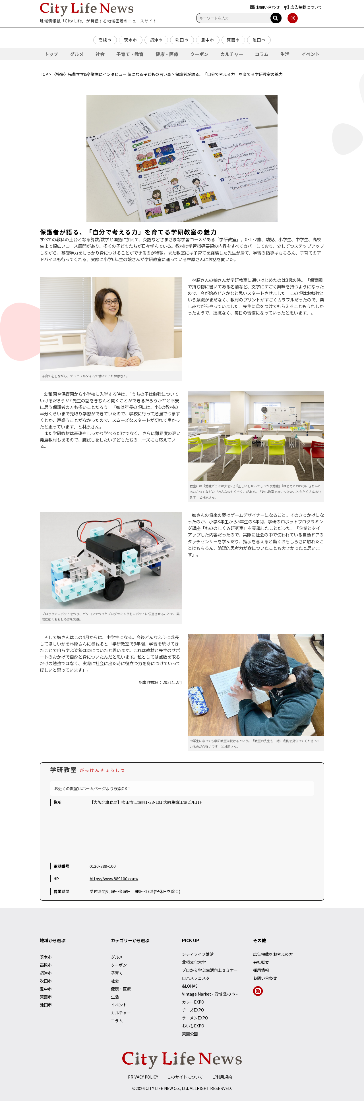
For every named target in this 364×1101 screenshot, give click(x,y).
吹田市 (182, 40)
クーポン (199, 54)
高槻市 (104, 40)
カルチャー (231, 54)
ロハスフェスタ (196, 978)
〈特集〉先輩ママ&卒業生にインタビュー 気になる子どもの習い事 (111, 74)
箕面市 (233, 40)
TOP (44, 74)
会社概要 (261, 962)
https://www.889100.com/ (114, 878)
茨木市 (130, 40)
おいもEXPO (193, 1026)
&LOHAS (190, 986)
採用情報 (261, 970)
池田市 (259, 40)
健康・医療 (167, 54)
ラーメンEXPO (195, 1018)
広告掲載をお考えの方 (273, 954)
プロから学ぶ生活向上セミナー (210, 970)
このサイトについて (185, 1077)
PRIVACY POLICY (143, 1077)
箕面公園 (190, 1034)
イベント (310, 54)
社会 (100, 54)
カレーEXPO (193, 1002)
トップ (51, 54)
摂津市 (156, 40)
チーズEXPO (193, 1010)
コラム (261, 54)
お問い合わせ (265, 978)
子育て (117, 973)
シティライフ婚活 (198, 954)
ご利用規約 (222, 1077)
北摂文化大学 (194, 962)
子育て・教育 (130, 54)
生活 (284, 54)
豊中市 (207, 40)
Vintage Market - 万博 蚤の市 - (210, 994)
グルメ (77, 54)
